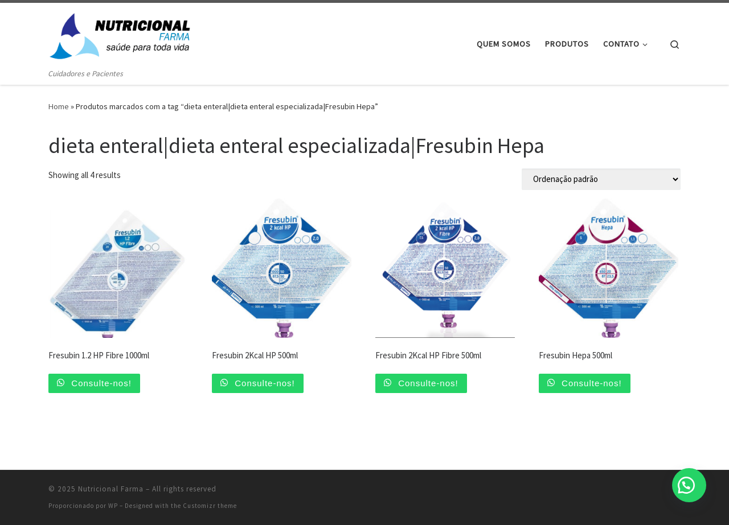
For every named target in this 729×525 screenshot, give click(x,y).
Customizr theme (210, 506)
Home (58, 106)
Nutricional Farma (111, 489)
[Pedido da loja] (601, 179)
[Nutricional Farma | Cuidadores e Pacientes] (119, 35)
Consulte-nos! (100, 383)
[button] (689, 485)
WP (113, 506)
